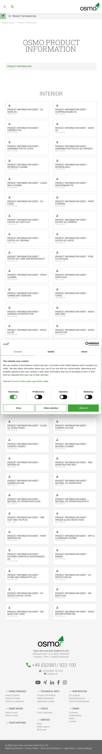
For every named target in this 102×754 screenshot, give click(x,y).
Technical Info (49, 691)
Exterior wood (11, 715)
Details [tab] (51, 351)
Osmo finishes (17, 691)
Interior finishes (12, 695)
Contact (72, 721)
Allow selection (51, 408)
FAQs (39, 723)
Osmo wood (15, 708)
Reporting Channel (13, 748)
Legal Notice (37, 381)
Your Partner (17, 722)
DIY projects (74, 695)
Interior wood (11, 712)
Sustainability (75, 715)
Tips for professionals (79, 701)
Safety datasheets (45, 698)
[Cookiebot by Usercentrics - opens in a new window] (87, 344)
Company (73, 712)
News (71, 718)
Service (45, 719)
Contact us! (51, 674)
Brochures (41, 729)
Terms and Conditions (50, 748)
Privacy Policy (19, 381)
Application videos (45, 701)
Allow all (83, 408)
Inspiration (79, 691)
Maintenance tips (77, 698)
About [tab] (84, 351)
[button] (54, 16)
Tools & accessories (14, 701)
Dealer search (43, 726)
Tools (44, 708)
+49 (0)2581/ (51, 665)
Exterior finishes (12, 698)
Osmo (75, 708)
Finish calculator (45, 712)
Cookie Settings (84, 748)
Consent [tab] (18, 351)
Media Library (8, 22)
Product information (27, 22)
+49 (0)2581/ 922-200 (51, 671)
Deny (18, 408)
